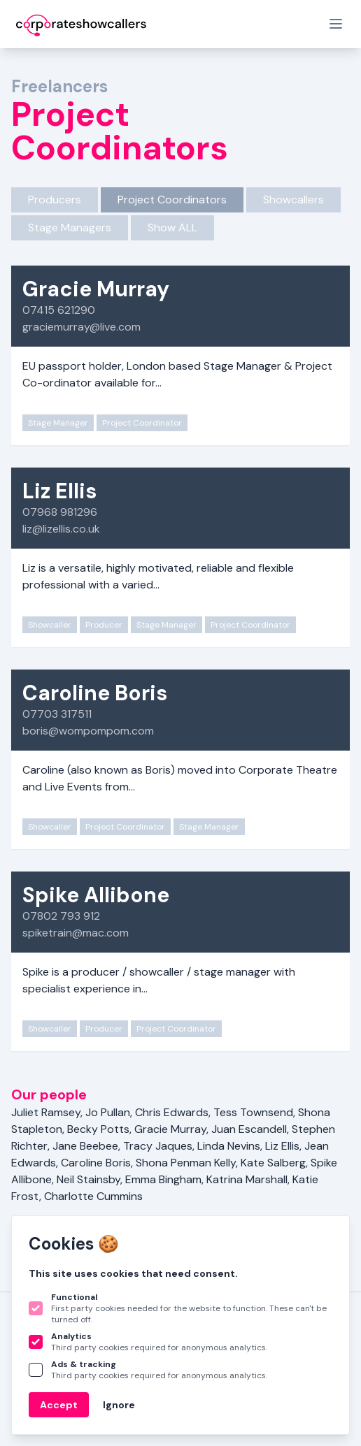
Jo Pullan (107, 1112)
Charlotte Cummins (93, 1196)
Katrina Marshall (247, 1179)
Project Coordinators (172, 199)
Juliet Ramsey (45, 1112)
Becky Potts (98, 1129)
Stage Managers (69, 227)
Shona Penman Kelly (186, 1162)
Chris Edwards (171, 1112)
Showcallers (293, 199)
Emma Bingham (163, 1179)
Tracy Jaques (157, 1145)
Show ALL (172, 227)
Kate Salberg (273, 1162)
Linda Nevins (228, 1145)
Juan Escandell (249, 1129)
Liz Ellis (282, 1145)
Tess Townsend (253, 1112)
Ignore (119, 1404)
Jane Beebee (85, 1145)
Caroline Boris (96, 1162)
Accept (59, 1404)
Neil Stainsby (88, 1179)
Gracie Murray (170, 1129)
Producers (54, 199)
